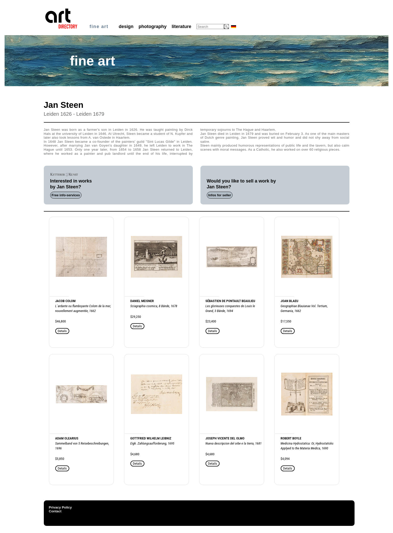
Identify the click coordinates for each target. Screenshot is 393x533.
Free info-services (66, 195)
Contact (55, 511)
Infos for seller (219, 195)
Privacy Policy (60, 507)
